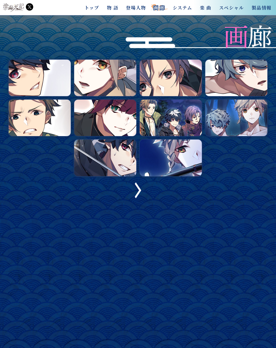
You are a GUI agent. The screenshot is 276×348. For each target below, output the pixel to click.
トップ (92, 7)
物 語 (112, 7)
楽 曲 (205, 7)
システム (182, 7)
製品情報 (261, 7)
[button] (138, 196)
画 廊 (159, 7)
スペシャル (231, 7)
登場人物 (136, 7)
